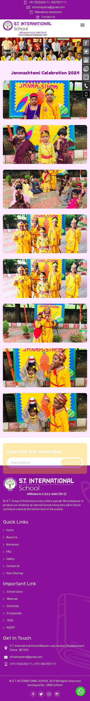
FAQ (8, 551)
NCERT (10, 627)
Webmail (11, 598)
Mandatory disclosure (46, 12)
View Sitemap (14, 573)
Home (7, 52)
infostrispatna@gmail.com (45, 7)
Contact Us (45, 16)
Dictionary (12, 606)
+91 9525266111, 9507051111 (45, 2)
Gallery (10, 558)
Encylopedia (14, 613)
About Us (11, 537)
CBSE (10, 620)
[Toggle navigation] (82, 25)
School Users (14, 591)
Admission (12, 544)
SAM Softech (54, 685)
